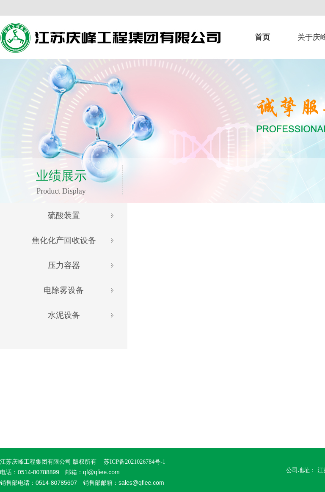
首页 (262, 37)
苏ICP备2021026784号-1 (133, 462)
